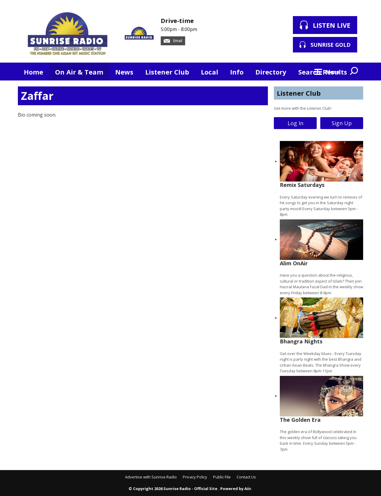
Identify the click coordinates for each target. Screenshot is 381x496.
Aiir (247, 488)
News (124, 71)
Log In (295, 123)
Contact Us (246, 477)
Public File (222, 477)
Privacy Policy (195, 477)
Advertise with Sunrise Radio (151, 477)
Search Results (322, 71)
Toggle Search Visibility (354, 71)
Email (173, 40)
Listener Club (167, 71)
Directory (270, 71)
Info (236, 71)
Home (33, 71)
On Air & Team (79, 71)
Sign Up (342, 123)
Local (209, 71)
